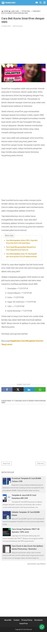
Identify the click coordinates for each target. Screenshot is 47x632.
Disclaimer (38, 620)
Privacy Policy (26, 620)
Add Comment (17, 26)
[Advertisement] (23, 45)
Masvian (29, 629)
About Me (7, 620)
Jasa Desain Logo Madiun (36, 564)
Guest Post (23, 623)
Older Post (40, 463)
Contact (16, 620)
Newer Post (6, 463)
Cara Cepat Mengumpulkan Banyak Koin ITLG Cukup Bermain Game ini (21, 248)
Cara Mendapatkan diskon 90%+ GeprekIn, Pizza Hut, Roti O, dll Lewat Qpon (22, 242)
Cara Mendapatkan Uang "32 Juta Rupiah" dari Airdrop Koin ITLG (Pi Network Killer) (21, 255)
